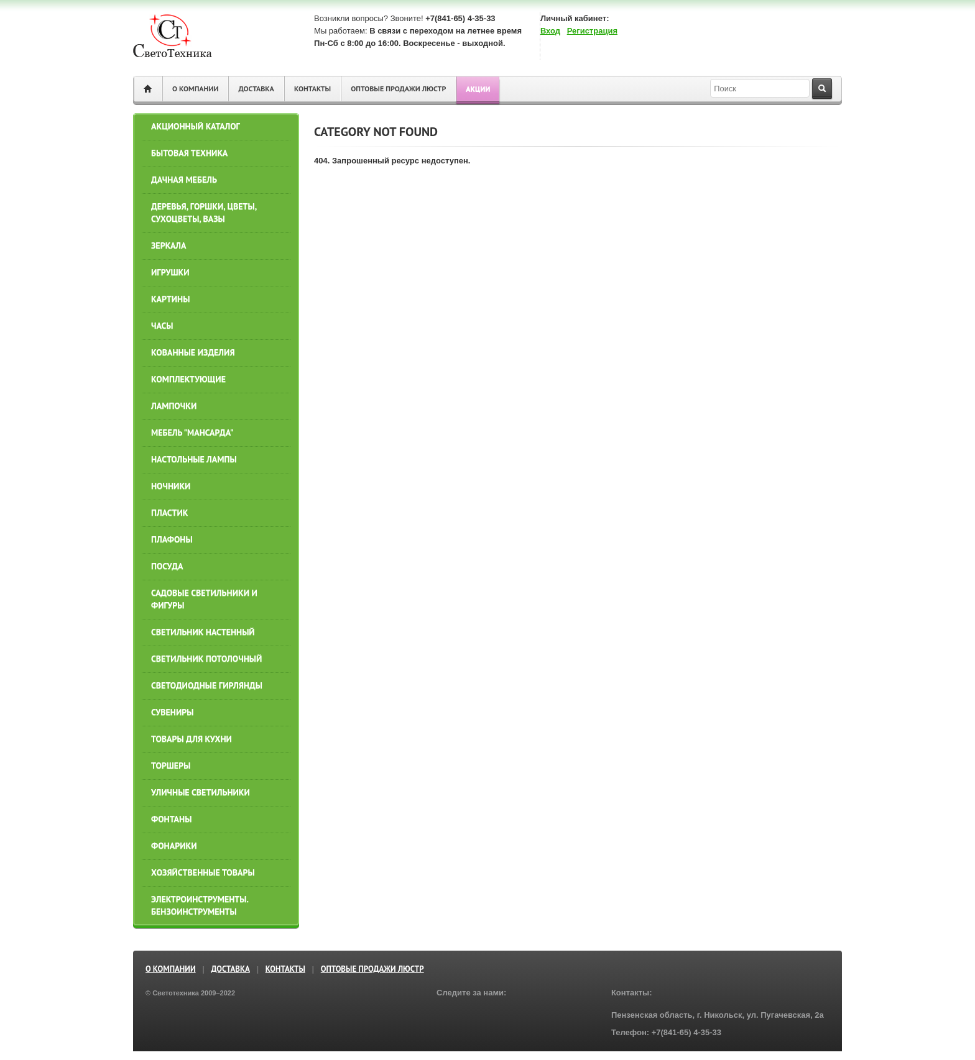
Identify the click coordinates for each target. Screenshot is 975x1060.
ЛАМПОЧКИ (173, 405)
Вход (550, 30)
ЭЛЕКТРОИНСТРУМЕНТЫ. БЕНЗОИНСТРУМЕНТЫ (199, 905)
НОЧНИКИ (170, 485)
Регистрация (592, 30)
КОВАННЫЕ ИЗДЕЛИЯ (193, 352)
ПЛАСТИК (169, 512)
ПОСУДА (167, 566)
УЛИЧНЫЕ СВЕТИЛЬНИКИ (200, 792)
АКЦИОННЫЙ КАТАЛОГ (195, 126)
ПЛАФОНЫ (172, 539)
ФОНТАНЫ (171, 819)
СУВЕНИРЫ (172, 712)
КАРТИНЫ (170, 298)
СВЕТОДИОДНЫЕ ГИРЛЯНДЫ (206, 685)
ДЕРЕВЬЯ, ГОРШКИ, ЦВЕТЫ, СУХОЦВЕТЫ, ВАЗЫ (203, 212)
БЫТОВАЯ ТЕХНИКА (189, 152)
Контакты (312, 88)
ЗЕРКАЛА (168, 245)
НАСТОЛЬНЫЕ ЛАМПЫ (194, 459)
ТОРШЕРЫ (170, 765)
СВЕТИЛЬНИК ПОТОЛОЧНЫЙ (206, 658)
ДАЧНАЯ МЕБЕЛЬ (184, 179)
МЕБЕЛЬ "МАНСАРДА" (192, 432)
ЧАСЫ (162, 325)
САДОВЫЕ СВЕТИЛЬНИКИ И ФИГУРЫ (204, 599)
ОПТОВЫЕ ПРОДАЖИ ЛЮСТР (398, 88)
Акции (478, 88)
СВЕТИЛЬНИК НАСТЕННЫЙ (203, 631)
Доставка (256, 88)
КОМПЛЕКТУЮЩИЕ (188, 379)
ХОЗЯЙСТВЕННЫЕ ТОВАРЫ (203, 872)
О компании (195, 88)
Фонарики (174, 845)
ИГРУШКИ (170, 272)
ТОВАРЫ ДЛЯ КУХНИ (191, 738)
